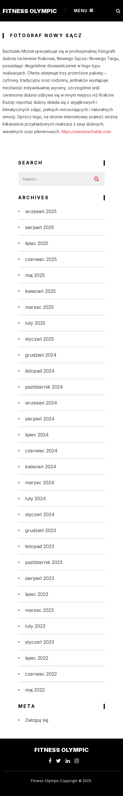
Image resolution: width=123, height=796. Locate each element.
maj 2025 (35, 275)
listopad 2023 (39, 546)
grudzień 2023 (40, 530)
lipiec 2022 (36, 658)
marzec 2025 (39, 307)
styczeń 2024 (40, 514)
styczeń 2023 (39, 642)
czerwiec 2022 (41, 674)
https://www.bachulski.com (86, 131)
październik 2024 (44, 387)
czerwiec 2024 (41, 451)
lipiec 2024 (37, 435)
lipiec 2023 (36, 594)
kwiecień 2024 (40, 466)
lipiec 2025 (36, 243)
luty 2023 (35, 626)
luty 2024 (35, 498)
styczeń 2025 (39, 339)
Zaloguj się (36, 720)
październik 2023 (43, 562)
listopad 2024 (40, 371)
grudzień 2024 (41, 355)
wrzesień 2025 (41, 211)
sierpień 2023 (39, 578)
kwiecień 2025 (40, 291)
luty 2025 (35, 323)
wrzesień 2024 (41, 403)
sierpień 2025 (39, 227)
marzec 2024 (39, 482)
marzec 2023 (39, 610)
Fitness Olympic (30, 11)
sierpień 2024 (40, 419)
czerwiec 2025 (41, 259)
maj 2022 (35, 690)
